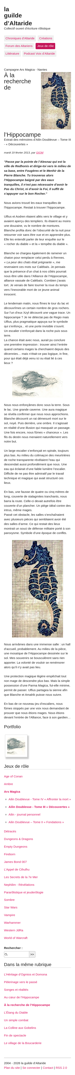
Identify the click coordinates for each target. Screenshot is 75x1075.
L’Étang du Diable (16, 1012)
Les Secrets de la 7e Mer (21, 877)
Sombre (9, 899)
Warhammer (12, 922)
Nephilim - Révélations (19, 884)
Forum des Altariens (19, 46)
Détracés (10, 831)
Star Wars (10, 907)
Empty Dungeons (15, 846)
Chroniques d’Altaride (20, 38)
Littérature (12, 53)
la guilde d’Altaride (18, 16)
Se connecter (31, 1067)
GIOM (39, 152)
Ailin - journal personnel (24, 814)
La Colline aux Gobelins (20, 1027)
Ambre (8, 784)
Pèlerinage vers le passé (20, 982)
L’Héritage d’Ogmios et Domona (25, 974)
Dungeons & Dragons (18, 839)
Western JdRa (13, 930)
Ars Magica (12, 791)
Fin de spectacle (15, 1035)
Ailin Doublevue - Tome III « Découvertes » (39, 807)
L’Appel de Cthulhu (17, 869)
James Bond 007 (15, 861)
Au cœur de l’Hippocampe (21, 997)
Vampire (9, 915)
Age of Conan (13, 776)
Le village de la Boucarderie (22, 1043)
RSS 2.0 (61, 1067)
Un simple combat (16, 1020)
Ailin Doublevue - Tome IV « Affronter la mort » (40, 799)
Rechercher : (13, 948)
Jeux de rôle (45, 46)
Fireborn (9, 854)
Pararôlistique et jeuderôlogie (23, 892)
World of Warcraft (15, 938)
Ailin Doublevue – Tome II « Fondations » (36, 822)
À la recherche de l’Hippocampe (27, 1005)
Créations (45, 38)
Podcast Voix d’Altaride (39, 53)
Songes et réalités (16, 989)
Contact (48, 1067)
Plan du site (12, 1067)
